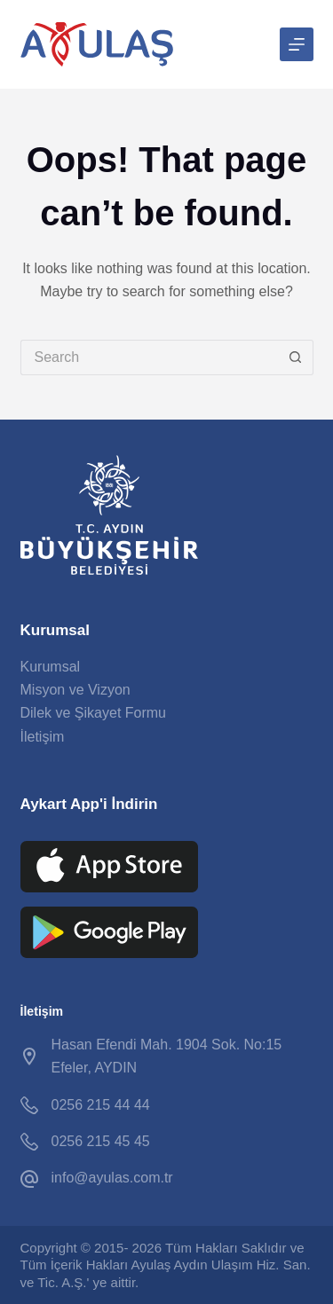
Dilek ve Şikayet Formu (93, 712)
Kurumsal (50, 666)
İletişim (42, 736)
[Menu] (296, 44)
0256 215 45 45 (101, 1141)
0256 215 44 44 (101, 1104)
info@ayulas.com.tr (112, 1177)
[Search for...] (149, 357)
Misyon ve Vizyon (75, 689)
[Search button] (295, 357)
